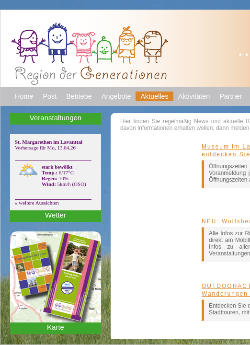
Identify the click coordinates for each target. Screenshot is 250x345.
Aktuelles (154, 96)
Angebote (116, 96)
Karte (55, 327)
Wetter (55, 215)
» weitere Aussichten (37, 203)
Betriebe (79, 96)
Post (50, 96)
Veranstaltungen (55, 118)
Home (24, 96)
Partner (230, 96)
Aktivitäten (194, 96)
